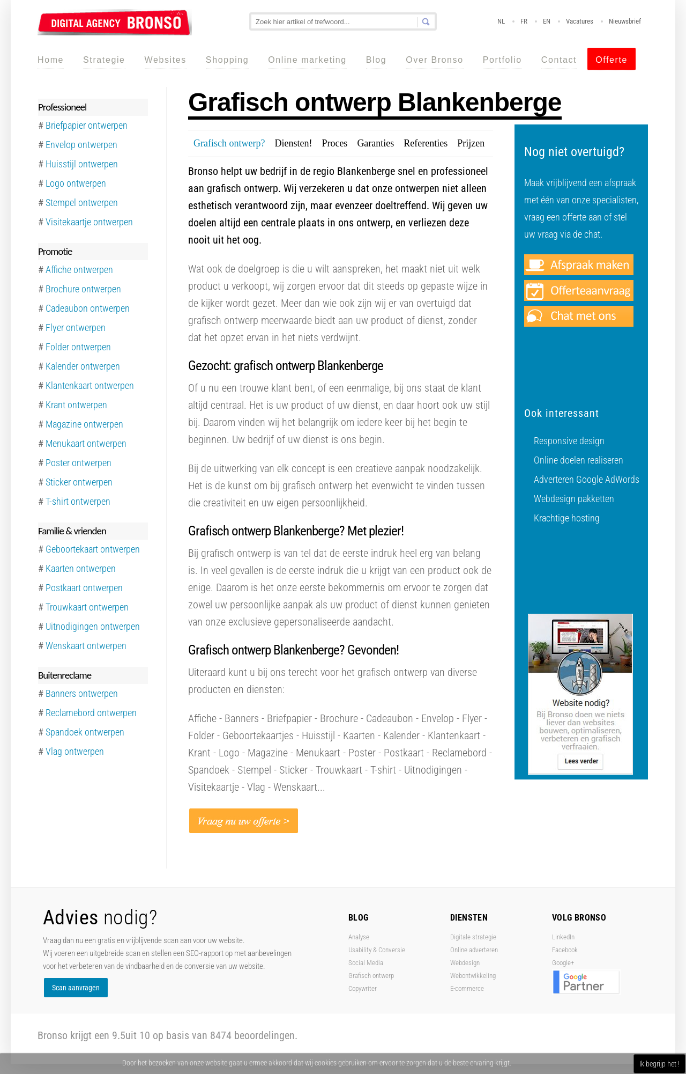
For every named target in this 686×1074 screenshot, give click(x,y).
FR (523, 21)
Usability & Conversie (376, 950)
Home (51, 59)
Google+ (563, 963)
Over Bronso (434, 59)
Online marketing (307, 59)
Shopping (227, 59)
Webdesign (465, 963)
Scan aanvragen (76, 987)
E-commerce (467, 988)
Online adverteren (474, 950)
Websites (166, 59)
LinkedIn (563, 937)
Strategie (104, 59)
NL (501, 21)
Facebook (565, 950)
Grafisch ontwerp (371, 976)
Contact (559, 59)
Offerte (611, 59)
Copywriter (362, 988)
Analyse (358, 937)
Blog (376, 59)
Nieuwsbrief (625, 21)
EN (546, 21)
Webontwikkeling (473, 976)
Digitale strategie (473, 937)
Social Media (365, 963)
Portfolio (502, 59)
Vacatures (579, 21)
